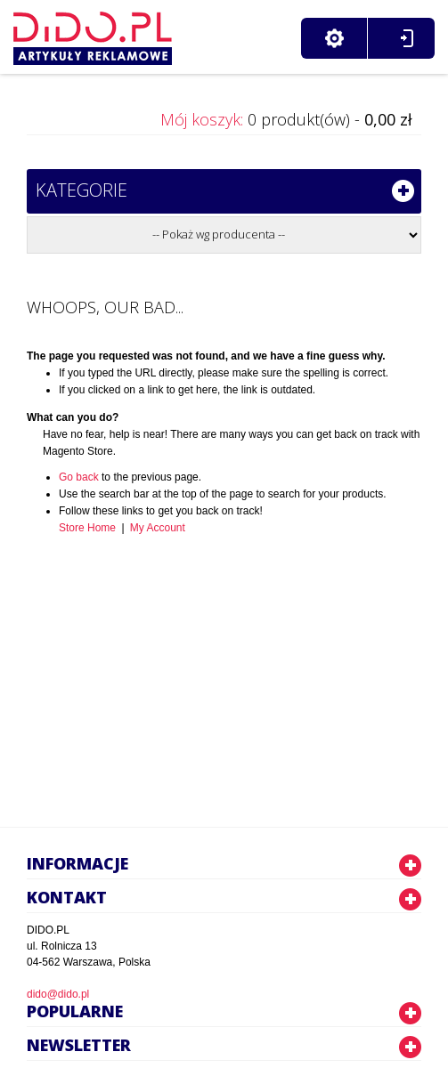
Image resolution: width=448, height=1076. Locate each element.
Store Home (87, 528)
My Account (157, 528)
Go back (79, 477)
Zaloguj (407, 38)
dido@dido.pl (58, 994)
